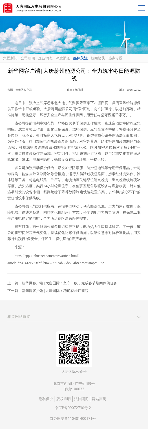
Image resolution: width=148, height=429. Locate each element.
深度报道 (63, 58)
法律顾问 (81, 398)
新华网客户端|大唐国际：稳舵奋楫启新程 (55, 290)
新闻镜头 (98, 58)
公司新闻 (28, 58)
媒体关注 (80, 58)
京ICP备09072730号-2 (73, 407)
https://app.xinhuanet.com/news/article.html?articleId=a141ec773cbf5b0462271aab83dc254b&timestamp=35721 (56, 259)
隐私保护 (46, 398)
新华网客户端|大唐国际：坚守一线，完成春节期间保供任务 (69, 283)
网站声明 (99, 398)
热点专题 (115, 58)
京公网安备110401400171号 (73, 418)
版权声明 (63, 398)
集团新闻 (10, 58)
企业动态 (45, 58)
